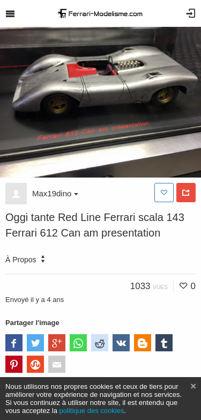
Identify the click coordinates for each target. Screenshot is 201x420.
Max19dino (55, 193)
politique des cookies (91, 411)
